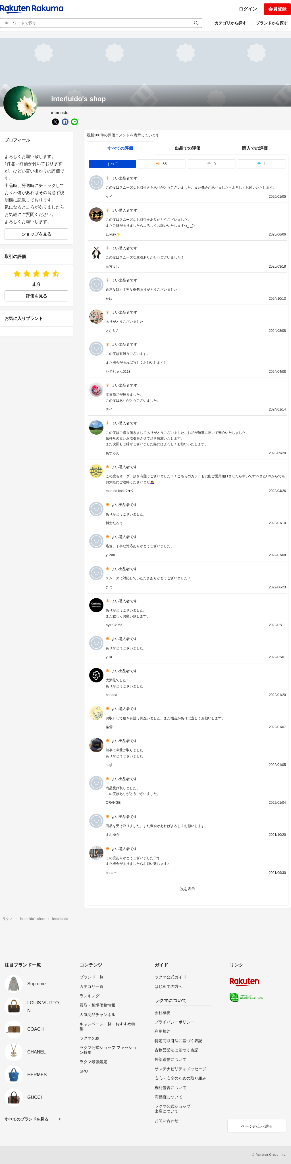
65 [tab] (161, 164)
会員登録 (277, 9)
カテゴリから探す (230, 23)
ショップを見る (36, 234)
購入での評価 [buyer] (255, 148)
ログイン (248, 9)
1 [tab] (261, 164)
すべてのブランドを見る (26, 1119)
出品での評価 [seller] (187, 148)
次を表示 (187, 889)
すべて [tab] (112, 164)
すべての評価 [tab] (120, 148)
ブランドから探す (272, 23)
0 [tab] (211, 164)
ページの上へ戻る (257, 1126)
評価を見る (36, 295)
